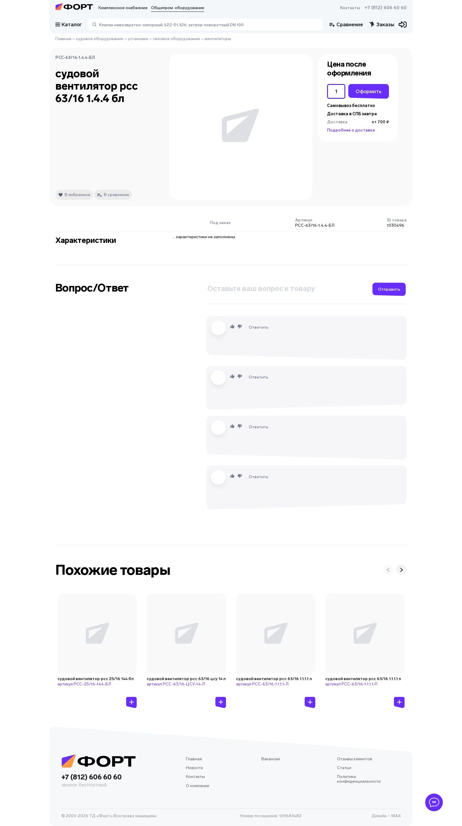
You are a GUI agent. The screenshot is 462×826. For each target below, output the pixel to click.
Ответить (258, 327)
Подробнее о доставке (351, 130)
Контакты (350, 7)
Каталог (68, 24)
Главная (63, 38)
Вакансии (270, 759)
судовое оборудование (99, 38)
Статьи (344, 768)
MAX (395, 815)
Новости (194, 768)
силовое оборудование (176, 38)
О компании (197, 786)
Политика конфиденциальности (359, 779)
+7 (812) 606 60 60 (385, 7)
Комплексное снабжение (123, 7)
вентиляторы (218, 38)
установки (138, 38)
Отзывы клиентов (354, 759)
